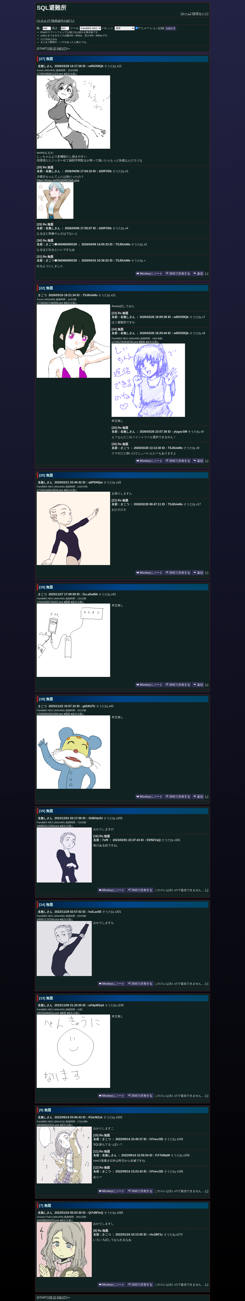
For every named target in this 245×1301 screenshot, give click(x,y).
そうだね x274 (173, 1234)
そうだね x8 (197, 333)
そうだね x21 (107, 295)
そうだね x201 (111, 911)
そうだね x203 (112, 1117)
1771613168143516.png (50, 490)
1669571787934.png (48, 919)
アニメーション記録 (149, 28)
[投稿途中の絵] (60, 20)
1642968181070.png (48, 1220)
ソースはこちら (48, 38)
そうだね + (138, 260)
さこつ (42, 295)
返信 (198, 273)
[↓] (72, 20)
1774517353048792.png (125, 341)
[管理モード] (200, 13)
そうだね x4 (120, 228)
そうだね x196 (173, 1171)
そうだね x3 (120, 171)
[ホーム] (186, 13)
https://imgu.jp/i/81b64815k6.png (58, 180)
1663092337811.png (48, 1124)
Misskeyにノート (149, 273)
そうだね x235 (114, 1005)
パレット (108, 28)
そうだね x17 (192, 504)
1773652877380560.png (50, 302)
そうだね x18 (112, 482)
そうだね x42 (107, 594)
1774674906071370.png (50, 73)
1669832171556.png (48, 825)
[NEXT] (62, 48)
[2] (54, 48)
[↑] (206, 273)
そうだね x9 (196, 431)
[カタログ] (43, 20)
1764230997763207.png (50, 601)
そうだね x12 (112, 66)
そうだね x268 (113, 1212)
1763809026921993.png (50, 713)
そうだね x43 (104, 706)
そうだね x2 (139, 244)
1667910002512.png (48, 1012)
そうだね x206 (180, 1155)
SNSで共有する (178, 273)
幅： (44, 28)
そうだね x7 (197, 317)
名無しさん (45, 66)
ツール (74, 28)
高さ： (60, 28)
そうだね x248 (173, 1139)
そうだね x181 (170, 840)
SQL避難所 (51, 7)
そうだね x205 (113, 818)
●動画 (142, 341)
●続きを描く (70, 73)
